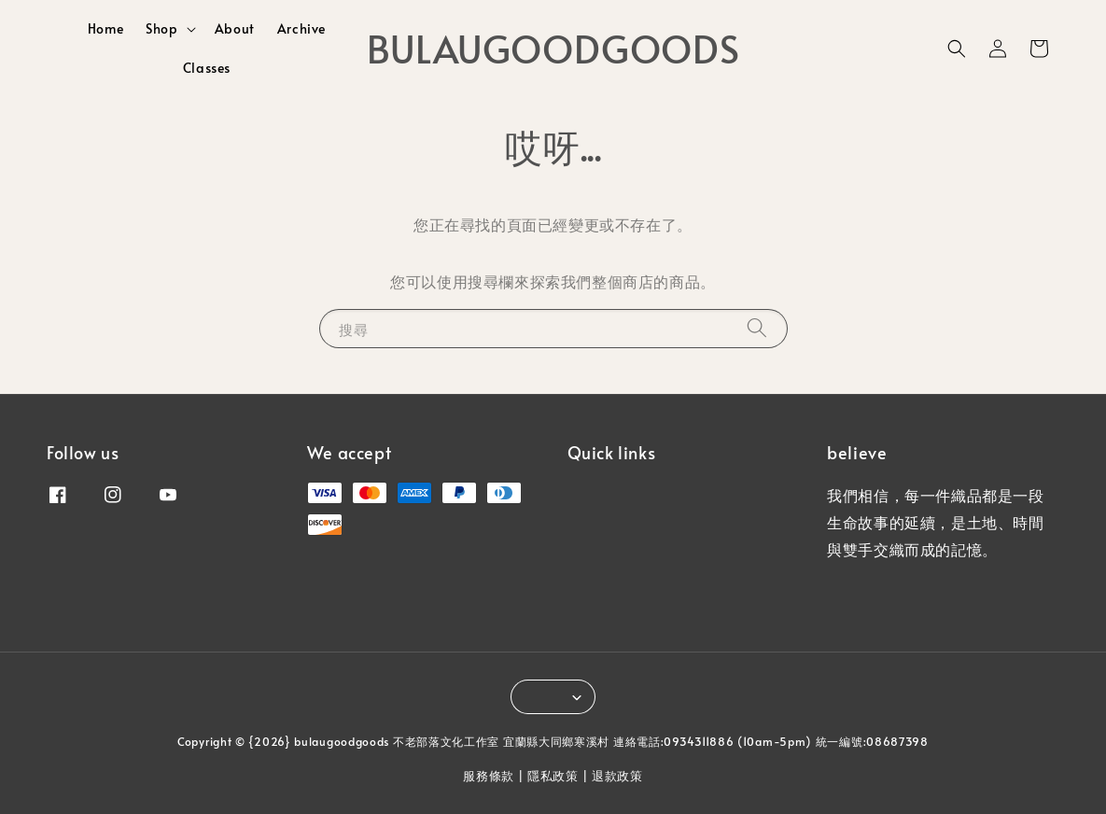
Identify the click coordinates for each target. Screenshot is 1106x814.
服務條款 (488, 775)
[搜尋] (757, 328)
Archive (301, 28)
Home (105, 28)
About (235, 28)
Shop (161, 29)
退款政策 (617, 775)
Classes (207, 68)
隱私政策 (553, 775)
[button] (956, 48)
